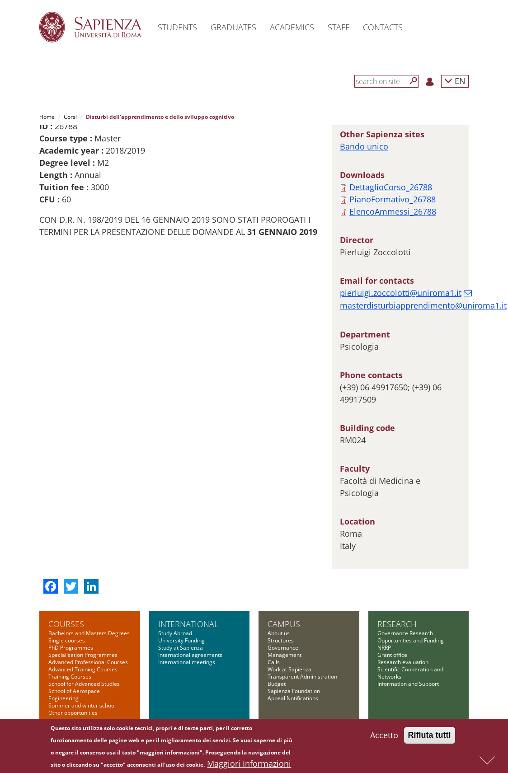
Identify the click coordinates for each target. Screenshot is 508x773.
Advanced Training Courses (83, 669)
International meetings (186, 662)
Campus (284, 623)
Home (47, 117)
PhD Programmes (70, 647)
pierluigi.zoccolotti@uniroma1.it (400, 292)
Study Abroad (175, 633)
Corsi (70, 117)
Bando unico (364, 146)
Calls (274, 662)
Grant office (392, 655)
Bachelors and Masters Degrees (89, 633)
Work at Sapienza (289, 669)
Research (397, 623)
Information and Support (408, 684)
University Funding (181, 640)
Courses (66, 623)
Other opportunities (73, 713)
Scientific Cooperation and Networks (410, 672)
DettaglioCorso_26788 (390, 187)
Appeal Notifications (293, 698)
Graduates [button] (233, 27)
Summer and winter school (82, 705)
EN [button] (455, 80)
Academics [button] (292, 27)
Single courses (66, 640)
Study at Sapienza (180, 647)
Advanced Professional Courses (88, 662)
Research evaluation (402, 662)
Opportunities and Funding (410, 640)
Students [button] (177, 27)
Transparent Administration (302, 676)
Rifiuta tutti (429, 735)
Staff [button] (338, 27)
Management (284, 655)
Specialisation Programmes (83, 655)
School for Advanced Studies (84, 684)
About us (279, 633)
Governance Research (405, 633)
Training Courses (69, 676)
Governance (283, 647)
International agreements (190, 655)
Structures (281, 640)
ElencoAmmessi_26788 (392, 211)
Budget (277, 684)
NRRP (384, 647)
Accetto (384, 735)
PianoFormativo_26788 (392, 199)
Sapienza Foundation (294, 691)
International (188, 623)
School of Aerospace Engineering (74, 694)
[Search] (413, 80)
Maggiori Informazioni (249, 764)
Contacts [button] (383, 27)
